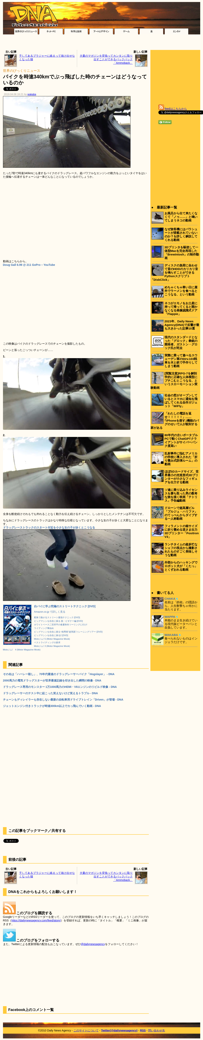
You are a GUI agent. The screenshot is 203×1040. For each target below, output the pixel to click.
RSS (143, 1030)
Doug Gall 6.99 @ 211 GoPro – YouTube (29, 264)
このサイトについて (86, 1030)
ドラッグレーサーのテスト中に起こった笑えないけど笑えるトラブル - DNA (50, 693)
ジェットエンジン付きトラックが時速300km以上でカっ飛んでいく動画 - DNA (52, 706)
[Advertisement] (101, 43)
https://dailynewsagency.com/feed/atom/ (36, 920)
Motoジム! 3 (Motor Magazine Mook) (52, 646)
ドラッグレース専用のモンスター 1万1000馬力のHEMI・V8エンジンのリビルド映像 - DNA (60, 686)
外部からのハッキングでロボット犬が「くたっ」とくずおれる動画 (181, 566)
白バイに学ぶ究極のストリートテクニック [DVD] (65, 606)
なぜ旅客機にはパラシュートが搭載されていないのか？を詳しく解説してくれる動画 (181, 234)
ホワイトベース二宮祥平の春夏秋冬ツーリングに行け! (60, 624)
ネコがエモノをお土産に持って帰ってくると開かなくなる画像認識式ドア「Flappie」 (181, 308)
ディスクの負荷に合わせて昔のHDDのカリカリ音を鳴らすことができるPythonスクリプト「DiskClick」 (174, 272)
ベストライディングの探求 (47, 642)
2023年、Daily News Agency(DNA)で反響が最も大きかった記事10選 (182, 325)
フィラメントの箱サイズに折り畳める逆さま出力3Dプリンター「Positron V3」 (182, 531)
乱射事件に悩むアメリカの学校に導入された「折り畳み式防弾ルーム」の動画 (181, 459)
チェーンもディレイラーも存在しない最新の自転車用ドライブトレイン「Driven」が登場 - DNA (63, 699)
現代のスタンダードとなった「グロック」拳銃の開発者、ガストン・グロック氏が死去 (181, 342)
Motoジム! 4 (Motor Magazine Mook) (21, 649)
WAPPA (170, 616)
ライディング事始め (44, 628)
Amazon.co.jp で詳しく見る (50, 611)
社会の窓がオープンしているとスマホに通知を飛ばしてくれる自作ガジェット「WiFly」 (181, 401)
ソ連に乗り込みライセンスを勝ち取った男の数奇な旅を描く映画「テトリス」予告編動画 (181, 495)
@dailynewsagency (93, 944)
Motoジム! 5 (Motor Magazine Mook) (52, 639)
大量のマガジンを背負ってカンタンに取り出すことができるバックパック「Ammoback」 (106, 59)
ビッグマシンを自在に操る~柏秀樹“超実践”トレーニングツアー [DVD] (68, 632)
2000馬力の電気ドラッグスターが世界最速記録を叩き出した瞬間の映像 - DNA (52, 680)
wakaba (31, 94)
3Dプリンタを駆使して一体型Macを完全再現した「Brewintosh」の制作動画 (182, 253)
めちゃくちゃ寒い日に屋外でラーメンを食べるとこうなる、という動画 (181, 291)
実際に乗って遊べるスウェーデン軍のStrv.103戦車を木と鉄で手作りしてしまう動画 (181, 361)
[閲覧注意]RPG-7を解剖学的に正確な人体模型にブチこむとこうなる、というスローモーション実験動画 (174, 380)
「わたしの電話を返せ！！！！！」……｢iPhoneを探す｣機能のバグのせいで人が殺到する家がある (175, 420)
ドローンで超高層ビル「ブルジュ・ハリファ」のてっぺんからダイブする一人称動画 (181, 513)
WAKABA (171, 634)
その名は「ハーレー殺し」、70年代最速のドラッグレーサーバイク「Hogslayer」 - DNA (59, 674)
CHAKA (170, 598)
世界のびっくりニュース (21, 71)
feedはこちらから (176, 108)
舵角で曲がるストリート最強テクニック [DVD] (57, 617)
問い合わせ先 (156, 1030)
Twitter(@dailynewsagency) (119, 1030)
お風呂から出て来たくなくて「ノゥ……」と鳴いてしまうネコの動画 (181, 217)
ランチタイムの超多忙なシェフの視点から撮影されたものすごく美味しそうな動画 (181, 550)
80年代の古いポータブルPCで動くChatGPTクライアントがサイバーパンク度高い (181, 440)
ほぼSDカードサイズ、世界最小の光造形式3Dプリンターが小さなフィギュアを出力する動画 (182, 477)
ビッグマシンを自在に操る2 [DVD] (51, 635)
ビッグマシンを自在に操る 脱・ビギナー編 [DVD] (58, 621)
